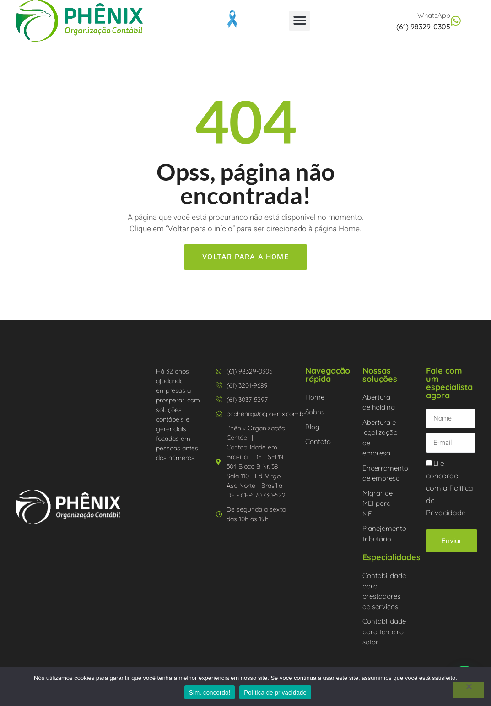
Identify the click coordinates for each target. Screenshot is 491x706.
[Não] (468, 690)
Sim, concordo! (209, 692)
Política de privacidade (275, 692)
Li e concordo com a (449, 488)
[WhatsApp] (456, 21)
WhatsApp (433, 15)
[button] (299, 21)
